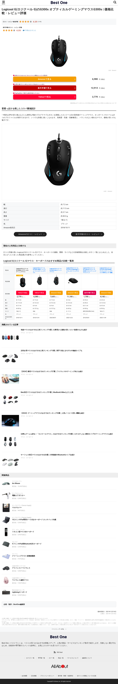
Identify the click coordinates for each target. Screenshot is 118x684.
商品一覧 (61, 658)
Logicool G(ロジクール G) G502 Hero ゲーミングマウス (56, 270)
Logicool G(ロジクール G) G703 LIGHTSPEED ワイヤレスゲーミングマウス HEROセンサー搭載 (106, 270)
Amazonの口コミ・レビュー (30, 234)
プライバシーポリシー (47, 676)
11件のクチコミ (29, 30)
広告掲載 (34, 676)
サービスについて (72, 658)
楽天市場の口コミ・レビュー (88, 234)
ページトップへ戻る (58, 629)
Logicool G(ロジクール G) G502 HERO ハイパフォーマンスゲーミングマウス (39, 270)
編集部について (87, 658)
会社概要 (24, 676)
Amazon (114, 70)
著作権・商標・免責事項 (65, 676)
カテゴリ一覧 (30, 658)
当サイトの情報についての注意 (86, 676)
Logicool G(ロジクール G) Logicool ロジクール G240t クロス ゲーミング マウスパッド (89, 270)
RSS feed (59, 652)
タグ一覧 (51, 658)
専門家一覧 (41, 658)
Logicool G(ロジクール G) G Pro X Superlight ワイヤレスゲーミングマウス (72, 270)
